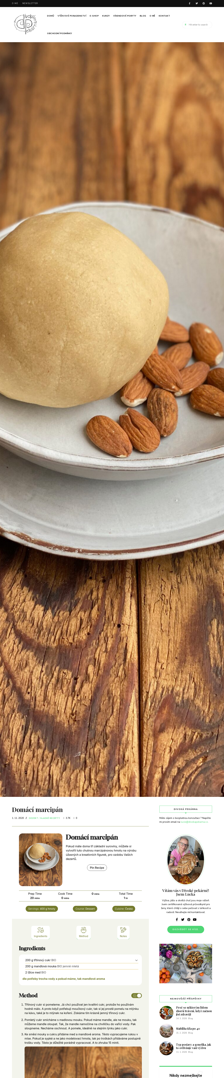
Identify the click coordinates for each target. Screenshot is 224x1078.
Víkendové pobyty (124, 15)
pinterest (203, 3)
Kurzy (106, 15)
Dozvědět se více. (186, 929)
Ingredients (40, 932)
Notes (123, 932)
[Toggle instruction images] (136, 995)
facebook (189, 3)
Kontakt (164, 15)
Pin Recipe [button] (97, 867)
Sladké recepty (50, 818)
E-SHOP (94, 15)
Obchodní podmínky (59, 33)
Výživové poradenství (72, 15)
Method (83, 932)
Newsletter (30, 3)
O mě (15, 3)
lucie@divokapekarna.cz (194, 822)
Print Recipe (75, 867)
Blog (143, 15)
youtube (210, 3)
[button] (136, 960)
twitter (196, 3)
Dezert (33, 818)
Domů (50, 15)
